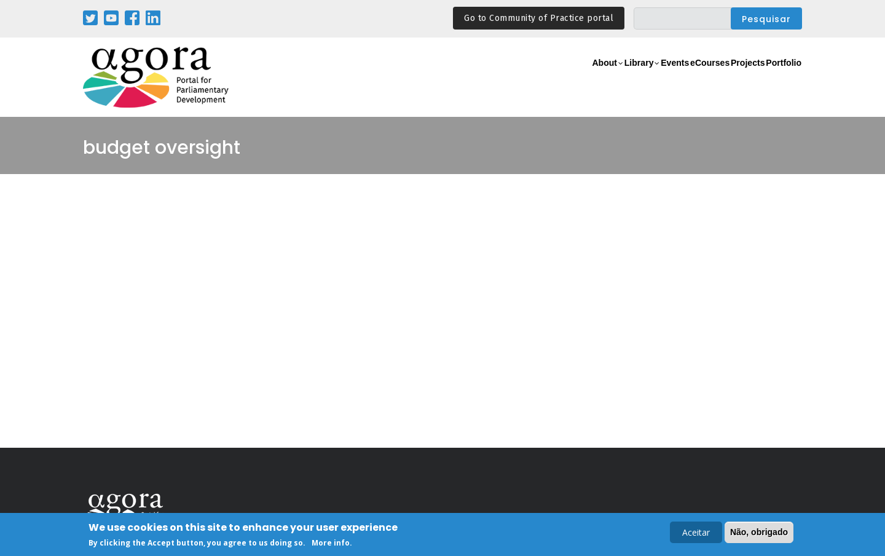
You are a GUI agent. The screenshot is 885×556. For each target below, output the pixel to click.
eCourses (673, 77)
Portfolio (776, 77)
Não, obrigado (759, 533)
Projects (726, 77)
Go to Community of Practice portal (538, 18)
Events (623, 77)
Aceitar (696, 533)
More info (331, 544)
